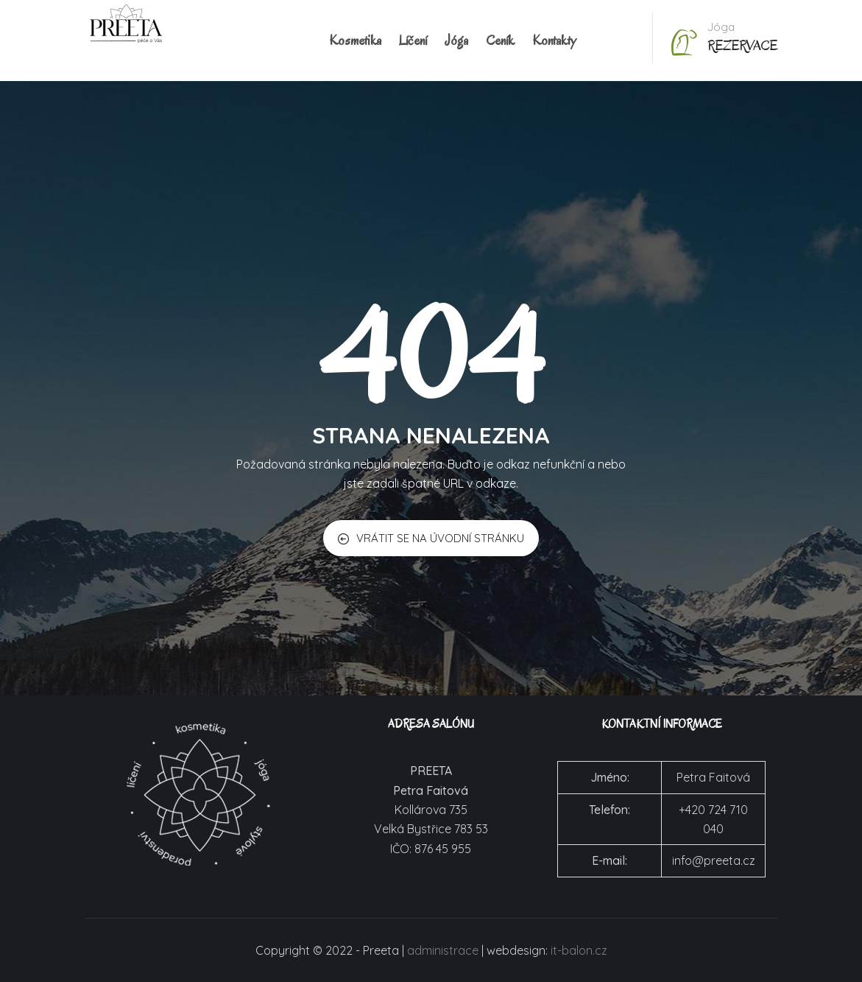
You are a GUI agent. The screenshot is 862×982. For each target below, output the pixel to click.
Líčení (413, 40)
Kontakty (554, 40)
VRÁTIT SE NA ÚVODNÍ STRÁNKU (431, 538)
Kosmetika (355, 40)
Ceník (500, 40)
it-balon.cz (579, 950)
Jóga (456, 40)
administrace (442, 950)
